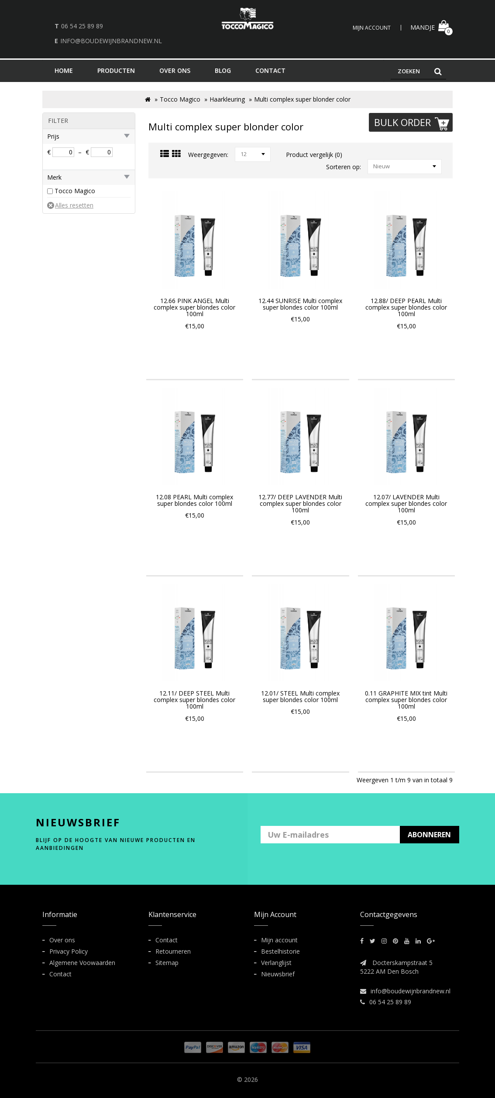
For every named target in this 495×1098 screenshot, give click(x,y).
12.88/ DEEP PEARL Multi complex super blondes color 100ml (406, 307)
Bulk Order (412, 123)
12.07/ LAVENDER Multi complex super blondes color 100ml (406, 504)
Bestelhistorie (280, 951)
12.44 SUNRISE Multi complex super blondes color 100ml (300, 304)
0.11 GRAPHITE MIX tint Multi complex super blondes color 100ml (406, 700)
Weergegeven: (208, 154)
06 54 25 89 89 (82, 26)
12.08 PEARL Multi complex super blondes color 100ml (194, 500)
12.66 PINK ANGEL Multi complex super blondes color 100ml (194, 307)
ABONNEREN (429, 834)
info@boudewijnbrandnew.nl (111, 41)
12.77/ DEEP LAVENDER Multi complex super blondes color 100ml (300, 504)
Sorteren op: (343, 167)
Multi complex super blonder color (302, 99)
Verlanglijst (276, 962)
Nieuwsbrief (278, 974)
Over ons (62, 940)
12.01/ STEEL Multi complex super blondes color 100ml (300, 696)
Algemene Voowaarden (82, 962)
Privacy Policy (68, 951)
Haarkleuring (227, 99)
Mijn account (279, 940)
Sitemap (167, 962)
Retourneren (173, 951)
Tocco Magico (180, 99)
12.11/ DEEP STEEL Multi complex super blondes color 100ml (194, 700)
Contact (60, 974)
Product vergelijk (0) (314, 154)
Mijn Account (372, 27)
